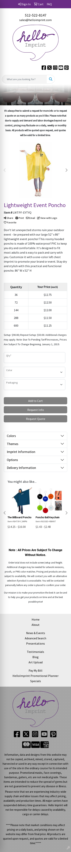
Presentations (35, 643)
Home (36, 619)
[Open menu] (63, 79)
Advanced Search (35, 638)
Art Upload (36, 662)
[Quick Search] (24, 79)
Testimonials (35, 652)
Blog (35, 657)
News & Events (35, 633)
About (36, 625)
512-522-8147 (35, 15)
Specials (35, 681)
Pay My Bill (35, 670)
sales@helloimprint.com (35, 20)
